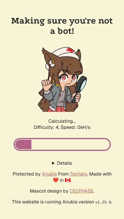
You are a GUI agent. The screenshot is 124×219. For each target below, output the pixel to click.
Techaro (78, 174)
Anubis (49, 174)
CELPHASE (82, 191)
